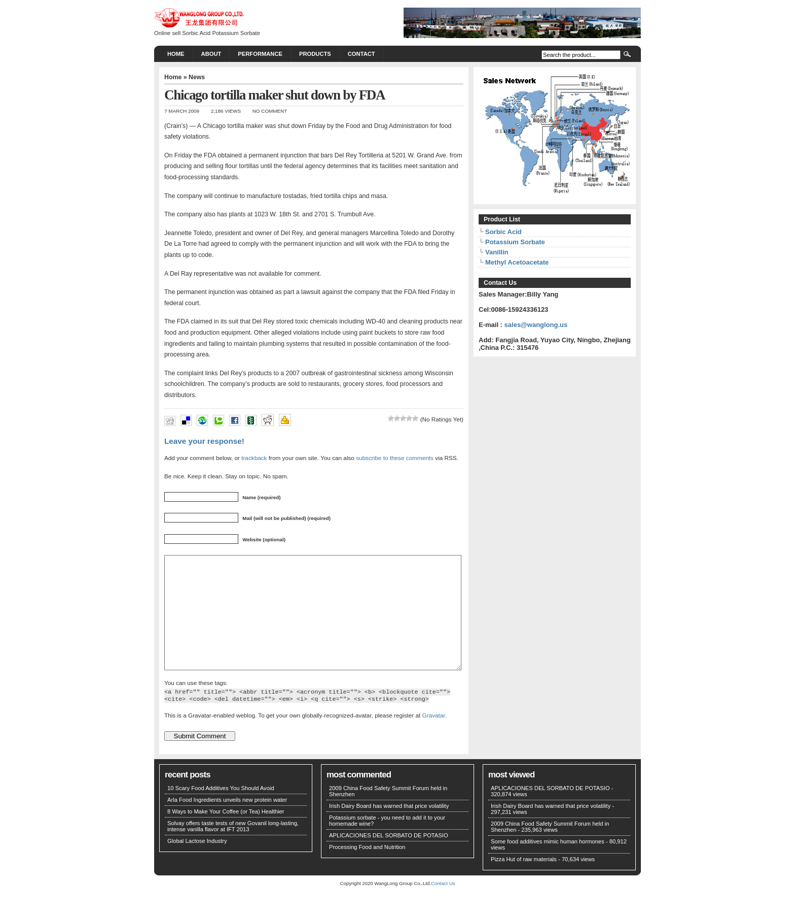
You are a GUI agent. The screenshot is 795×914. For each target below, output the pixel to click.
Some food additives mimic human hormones (547, 864)
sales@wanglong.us (536, 325)
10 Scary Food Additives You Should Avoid (220, 811)
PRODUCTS (315, 54)
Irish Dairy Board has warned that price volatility (389, 829)
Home (176, 54)
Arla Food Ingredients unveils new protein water (227, 823)
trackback (254, 457)
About (211, 54)
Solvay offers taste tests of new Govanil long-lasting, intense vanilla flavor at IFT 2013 (233, 849)
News (197, 77)
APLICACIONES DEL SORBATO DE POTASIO (388, 858)
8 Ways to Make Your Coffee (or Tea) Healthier (225, 834)
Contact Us (443, 906)
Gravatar (433, 738)
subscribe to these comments (394, 457)
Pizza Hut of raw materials (524, 882)
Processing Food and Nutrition (367, 870)
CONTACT (361, 54)
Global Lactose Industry (197, 864)
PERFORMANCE (260, 54)
